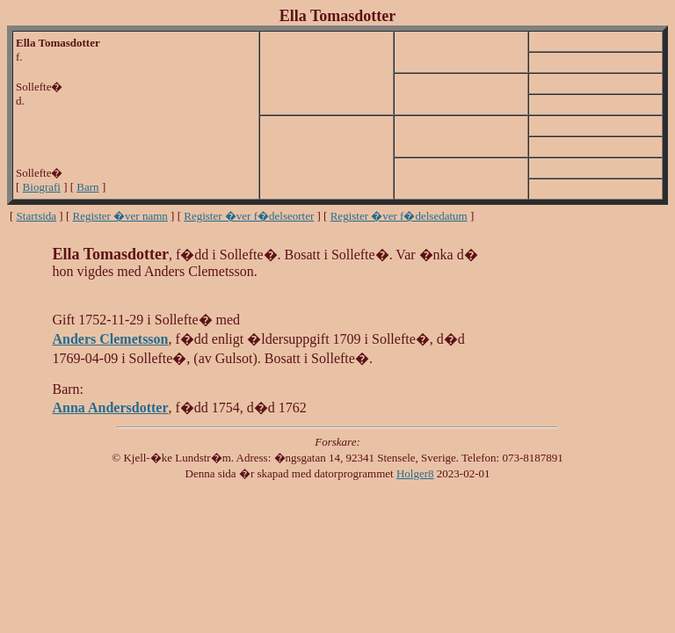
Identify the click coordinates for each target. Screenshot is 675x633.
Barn (87, 186)
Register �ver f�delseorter (249, 215)
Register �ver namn (120, 215)
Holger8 (415, 473)
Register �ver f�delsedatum (399, 215)
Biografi (42, 186)
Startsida (37, 215)
